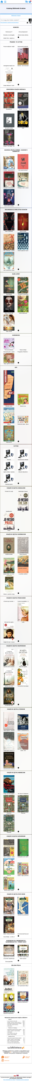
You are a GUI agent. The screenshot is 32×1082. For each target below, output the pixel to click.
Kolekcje (17, 22)
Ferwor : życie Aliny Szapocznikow (13, 1041)
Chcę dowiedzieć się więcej (9, 1079)
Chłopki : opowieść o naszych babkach (14, 1030)
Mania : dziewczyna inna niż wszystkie (14, 1040)
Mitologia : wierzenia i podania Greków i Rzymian (16, 1022)
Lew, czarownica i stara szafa (12, 1021)
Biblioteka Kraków (16, 15)
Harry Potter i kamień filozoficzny (13, 1024)
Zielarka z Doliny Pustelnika (12, 1034)
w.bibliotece (7, 1052)
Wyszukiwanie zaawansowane (7, 22)
